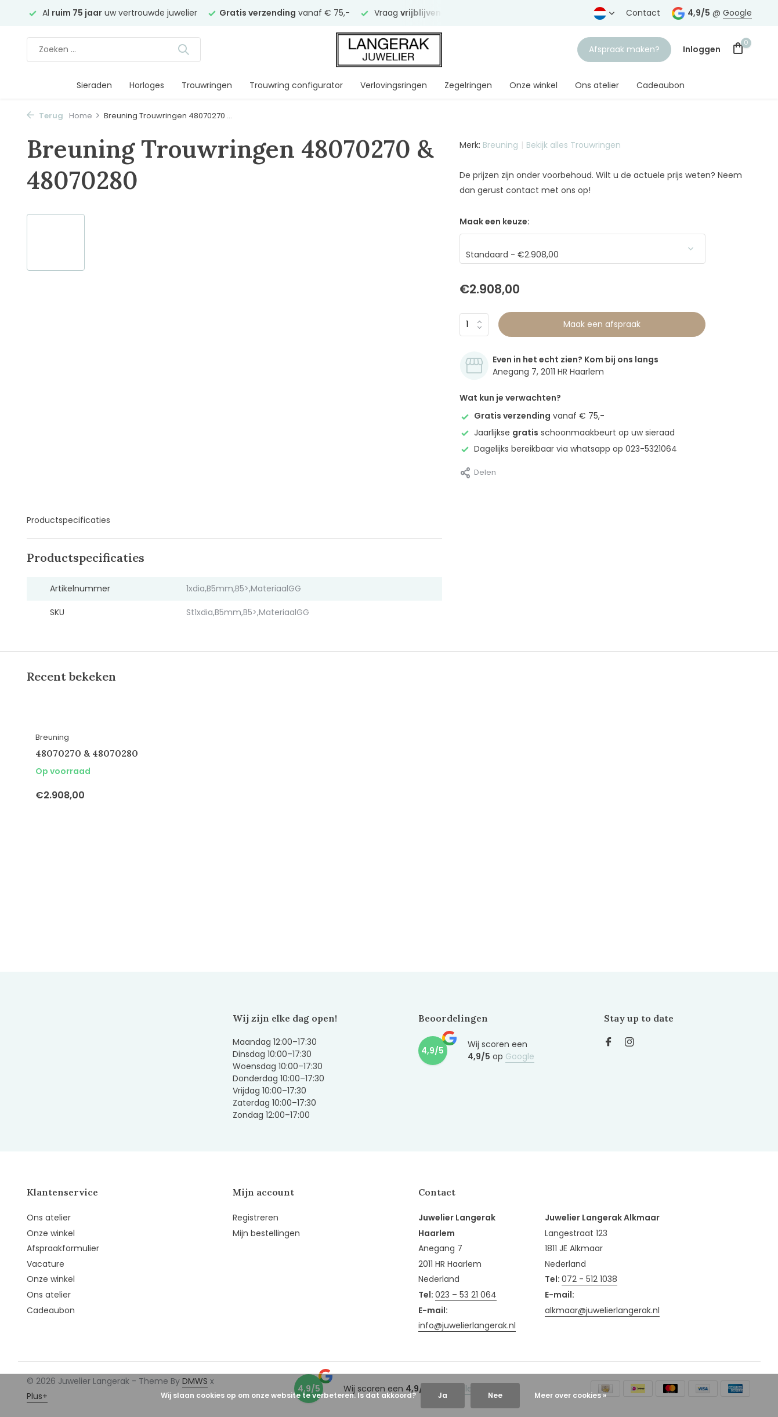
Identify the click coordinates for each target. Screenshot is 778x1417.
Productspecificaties (68, 520)
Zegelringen (468, 85)
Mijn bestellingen (266, 1233)
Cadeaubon (660, 85)
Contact (643, 13)
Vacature (45, 1264)
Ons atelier (597, 85)
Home (84, 115)
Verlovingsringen (393, 85)
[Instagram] (629, 1043)
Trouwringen (207, 85)
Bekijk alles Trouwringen (573, 145)
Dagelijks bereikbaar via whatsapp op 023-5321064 (568, 449)
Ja (442, 1395)
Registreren (255, 1217)
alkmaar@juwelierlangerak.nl (602, 1310)
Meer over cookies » (570, 1395)
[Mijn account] (702, 49)
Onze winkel (533, 85)
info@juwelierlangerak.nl (467, 1325)
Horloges (146, 85)
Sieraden (94, 85)
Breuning (500, 145)
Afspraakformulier (63, 1248)
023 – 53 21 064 (466, 1294)
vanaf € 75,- (532, 416)
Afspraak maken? (624, 49)
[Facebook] (608, 1043)
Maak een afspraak (602, 324)
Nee (495, 1395)
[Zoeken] (114, 49)
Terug (45, 115)
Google (737, 13)
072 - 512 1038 (589, 1279)
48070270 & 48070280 (86, 753)
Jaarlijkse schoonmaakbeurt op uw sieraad (567, 432)
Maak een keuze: (494, 221)
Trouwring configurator (296, 85)
